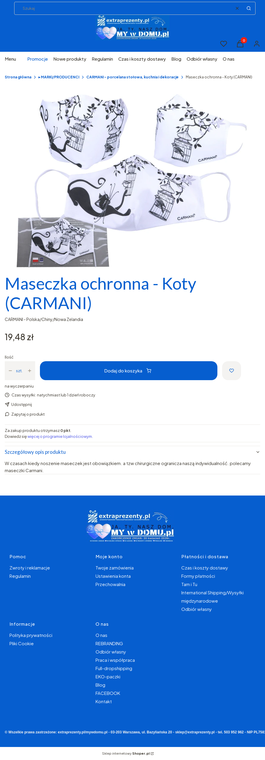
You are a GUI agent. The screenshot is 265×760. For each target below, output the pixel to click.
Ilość (9, 357)
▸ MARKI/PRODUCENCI (58, 77)
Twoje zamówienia (115, 567)
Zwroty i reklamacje (29, 567)
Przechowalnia (110, 584)
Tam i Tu (189, 584)
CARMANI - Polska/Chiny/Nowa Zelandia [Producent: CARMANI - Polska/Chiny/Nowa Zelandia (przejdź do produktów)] (44, 319)
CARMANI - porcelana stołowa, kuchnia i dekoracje (132, 77)
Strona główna (18, 77)
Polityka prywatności (30, 635)
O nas (101, 635)
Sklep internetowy (126, 753)
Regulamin (20, 576)
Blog (100, 685)
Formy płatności (198, 576)
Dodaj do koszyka (127, 370)
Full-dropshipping (114, 668)
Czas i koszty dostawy (204, 567)
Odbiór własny (196, 609)
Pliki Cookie (21, 643)
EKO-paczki (108, 676)
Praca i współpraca (115, 660)
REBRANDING (109, 643)
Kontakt (104, 701)
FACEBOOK (108, 693)
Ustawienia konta (113, 576)
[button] (248, 8)
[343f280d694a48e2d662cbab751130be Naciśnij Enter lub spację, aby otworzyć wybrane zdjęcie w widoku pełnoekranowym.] (132, 180)
